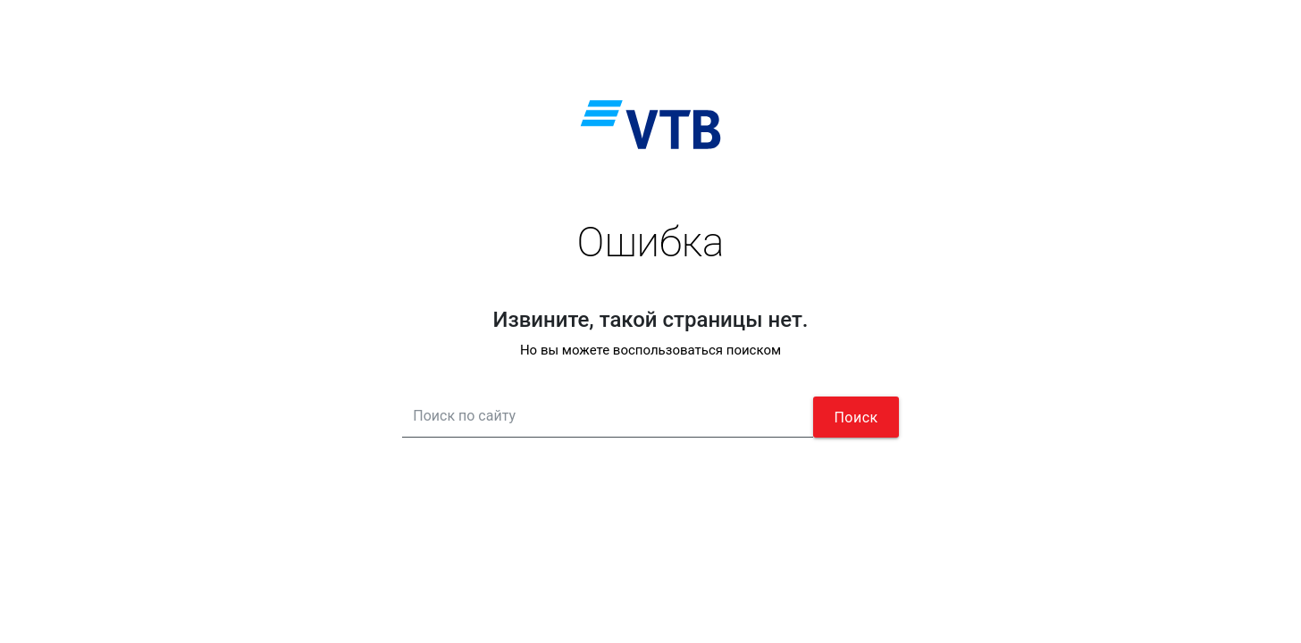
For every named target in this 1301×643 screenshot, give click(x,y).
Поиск (855, 417)
